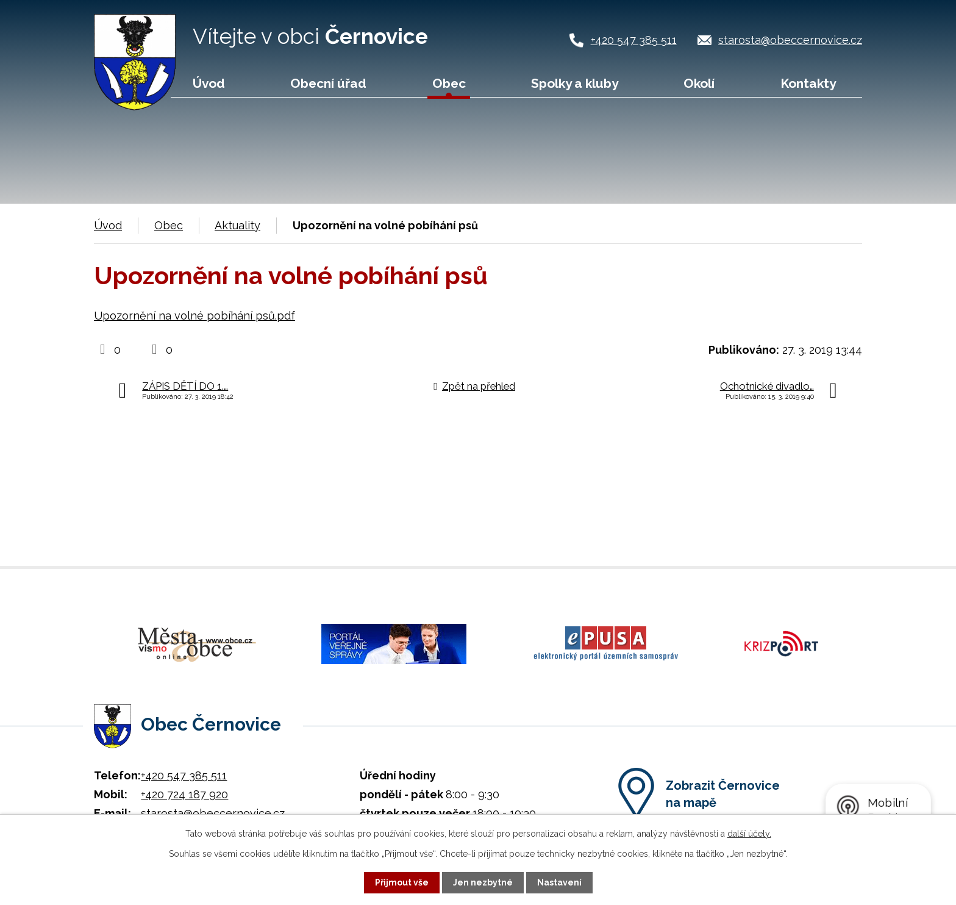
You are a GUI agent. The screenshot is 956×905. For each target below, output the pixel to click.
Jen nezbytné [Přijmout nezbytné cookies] (483, 882)
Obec (449, 83)
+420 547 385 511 (634, 40)
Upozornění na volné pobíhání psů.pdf (194, 315)
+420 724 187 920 (184, 794)
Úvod (209, 83)
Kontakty (808, 83)
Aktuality (237, 225)
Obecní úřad (328, 83)
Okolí (699, 83)
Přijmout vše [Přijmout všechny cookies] (402, 882)
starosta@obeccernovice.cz (790, 40)
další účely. (749, 834)
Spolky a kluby (574, 83)
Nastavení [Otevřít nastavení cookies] (559, 882)
